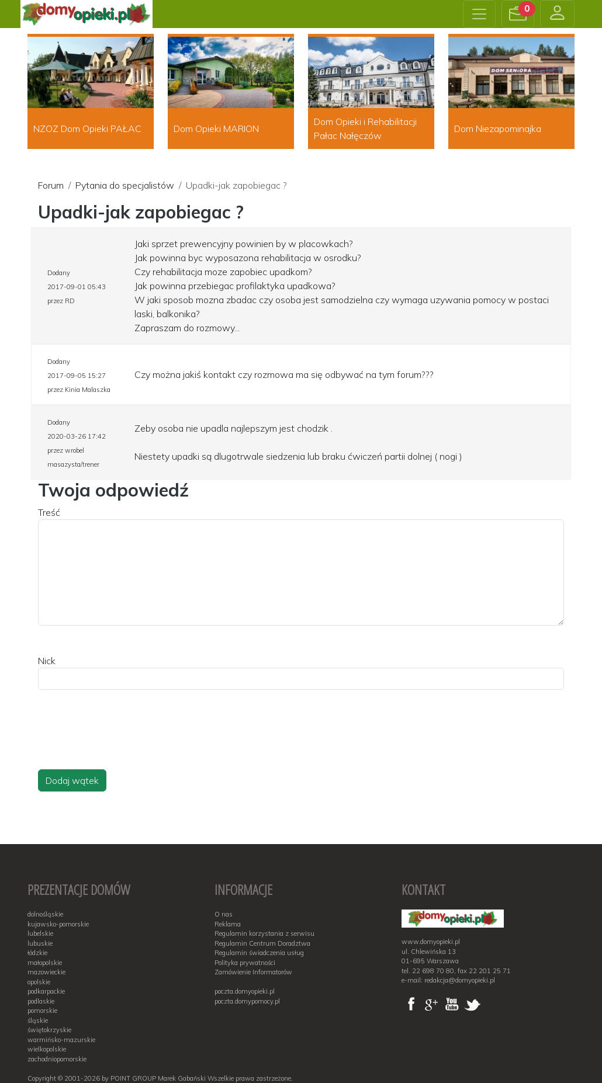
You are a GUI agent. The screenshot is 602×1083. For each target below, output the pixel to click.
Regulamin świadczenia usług (259, 953)
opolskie (38, 982)
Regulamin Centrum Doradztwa (262, 943)
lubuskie (40, 943)
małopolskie (44, 963)
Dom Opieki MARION (216, 128)
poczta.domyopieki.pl (244, 991)
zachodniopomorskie (57, 1059)
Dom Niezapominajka (497, 128)
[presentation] (127, 740)
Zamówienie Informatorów (253, 972)
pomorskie (42, 1010)
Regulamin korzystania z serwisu (264, 933)
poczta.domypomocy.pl (247, 1001)
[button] (517, 14)
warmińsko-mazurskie (61, 1040)
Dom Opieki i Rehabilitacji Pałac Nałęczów (365, 128)
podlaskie (40, 1001)
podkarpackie (46, 991)
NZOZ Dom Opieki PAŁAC (87, 128)
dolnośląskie (45, 914)
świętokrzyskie (49, 1030)
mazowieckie (46, 972)
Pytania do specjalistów (124, 185)
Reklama (227, 924)
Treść (49, 512)
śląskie (37, 1020)
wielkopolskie (46, 1049)
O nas (223, 914)
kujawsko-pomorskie (58, 924)
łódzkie (37, 953)
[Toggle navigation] (479, 14)
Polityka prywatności (244, 963)
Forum (51, 185)
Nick (47, 661)
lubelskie (40, 933)
